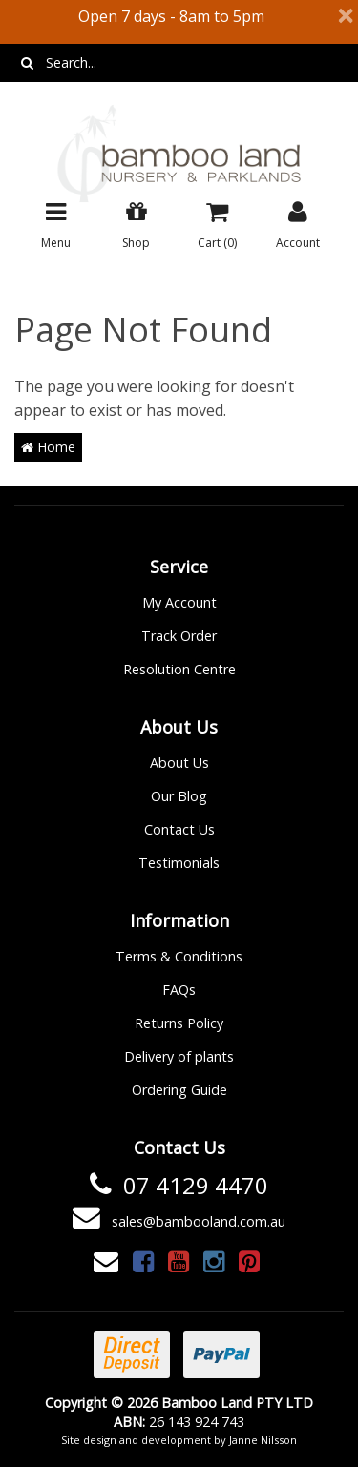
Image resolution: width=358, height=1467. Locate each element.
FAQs (179, 990)
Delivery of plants (179, 1056)
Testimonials (179, 863)
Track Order (179, 636)
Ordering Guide (179, 1090)
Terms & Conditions (179, 956)
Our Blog (179, 796)
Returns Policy (179, 1023)
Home (48, 447)
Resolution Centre (179, 669)
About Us (179, 763)
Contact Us (179, 829)
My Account (179, 602)
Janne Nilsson (263, 1440)
